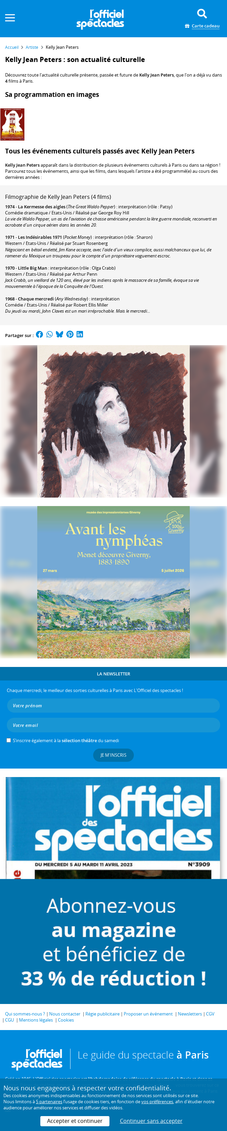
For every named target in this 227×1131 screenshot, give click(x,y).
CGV (210, 1014)
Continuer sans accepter (151, 1121)
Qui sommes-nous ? (25, 1014)
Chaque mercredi (36, 299)
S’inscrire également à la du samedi (66, 740)
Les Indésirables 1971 (40, 237)
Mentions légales (36, 1020)
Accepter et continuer (75, 1121)
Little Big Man (32, 268)
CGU (9, 1020)
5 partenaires (49, 1101)
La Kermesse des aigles (41, 207)
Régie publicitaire (102, 1014)
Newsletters (190, 1014)
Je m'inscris (113, 755)
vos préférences (157, 1101)
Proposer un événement (148, 1014)
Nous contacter (64, 1014)
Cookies (66, 1020)
